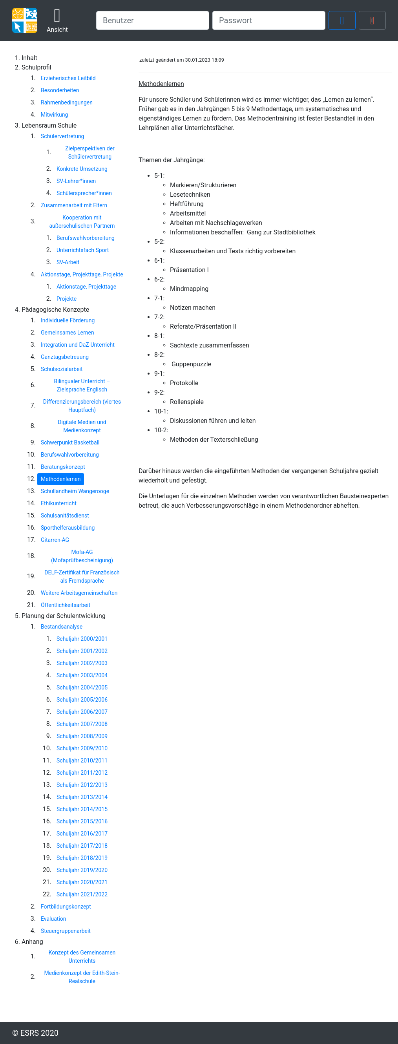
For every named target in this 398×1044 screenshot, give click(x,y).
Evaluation (53, 919)
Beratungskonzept (63, 467)
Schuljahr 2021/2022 (82, 894)
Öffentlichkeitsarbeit (65, 605)
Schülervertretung (62, 136)
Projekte (67, 299)
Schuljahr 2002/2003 (82, 663)
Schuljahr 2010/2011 (82, 760)
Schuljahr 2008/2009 (82, 736)
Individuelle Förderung (68, 320)
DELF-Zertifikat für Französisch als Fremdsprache (81, 576)
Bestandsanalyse (61, 626)
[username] (152, 20)
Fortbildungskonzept (66, 906)
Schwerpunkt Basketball (70, 442)
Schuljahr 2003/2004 (82, 675)
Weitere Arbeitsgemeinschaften (79, 593)
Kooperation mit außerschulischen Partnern (82, 221)
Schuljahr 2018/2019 (82, 858)
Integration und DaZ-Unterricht (78, 345)
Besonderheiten (60, 90)
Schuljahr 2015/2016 (82, 821)
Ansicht (57, 19)
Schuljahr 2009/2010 (82, 748)
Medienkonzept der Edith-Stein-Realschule (82, 977)
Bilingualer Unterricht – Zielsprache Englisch (82, 385)
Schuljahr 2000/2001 (82, 639)
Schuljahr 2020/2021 (82, 882)
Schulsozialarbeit (62, 369)
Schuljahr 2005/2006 (82, 700)
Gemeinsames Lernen (67, 332)
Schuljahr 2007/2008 (82, 724)
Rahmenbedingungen (67, 102)
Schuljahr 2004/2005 (82, 687)
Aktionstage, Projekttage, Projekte (82, 274)
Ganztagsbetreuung (65, 357)
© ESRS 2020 (35, 1033)
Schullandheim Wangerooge (75, 491)
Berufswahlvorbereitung (86, 238)
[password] (268, 20)
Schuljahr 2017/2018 (82, 846)
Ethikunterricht (59, 503)
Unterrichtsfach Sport (83, 250)
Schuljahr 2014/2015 (82, 809)
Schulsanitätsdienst (65, 515)
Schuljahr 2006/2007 (82, 712)
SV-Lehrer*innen (76, 181)
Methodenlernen (60, 479)
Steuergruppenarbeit (66, 931)
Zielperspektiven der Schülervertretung (90, 152)
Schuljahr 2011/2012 (82, 773)
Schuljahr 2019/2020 (82, 870)
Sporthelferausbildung (68, 528)
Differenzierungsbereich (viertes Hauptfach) (82, 406)
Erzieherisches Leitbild (68, 78)
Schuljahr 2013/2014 (82, 797)
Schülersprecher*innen (84, 193)
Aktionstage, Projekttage (86, 286)
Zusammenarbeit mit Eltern (74, 205)
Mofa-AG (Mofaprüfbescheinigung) (82, 556)
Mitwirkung (54, 115)
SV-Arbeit (68, 262)
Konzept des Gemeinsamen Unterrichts (82, 956)
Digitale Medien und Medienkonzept (82, 426)
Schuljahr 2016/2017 (82, 833)
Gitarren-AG (55, 540)
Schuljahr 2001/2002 (82, 651)
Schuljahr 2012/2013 (82, 785)
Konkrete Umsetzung (82, 169)
